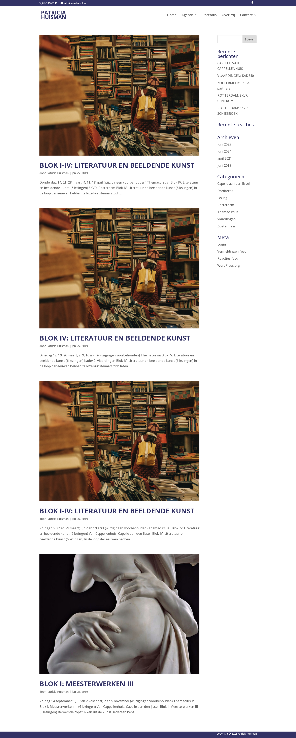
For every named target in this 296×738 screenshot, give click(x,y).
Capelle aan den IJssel (233, 183)
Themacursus (227, 212)
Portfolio (210, 15)
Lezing (222, 198)
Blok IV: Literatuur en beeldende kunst (114, 338)
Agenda (188, 15)
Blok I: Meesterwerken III (86, 683)
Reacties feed (227, 258)
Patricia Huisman (57, 173)
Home (171, 15)
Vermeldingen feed (231, 251)
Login (221, 244)
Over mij (228, 15)
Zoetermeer (226, 226)
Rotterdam (225, 205)
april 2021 (224, 158)
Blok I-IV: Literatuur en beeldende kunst (117, 165)
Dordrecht (225, 191)
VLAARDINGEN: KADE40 (235, 75)
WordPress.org (228, 265)
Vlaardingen (226, 219)
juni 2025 (224, 144)
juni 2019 (224, 165)
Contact (246, 15)
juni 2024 (224, 151)
